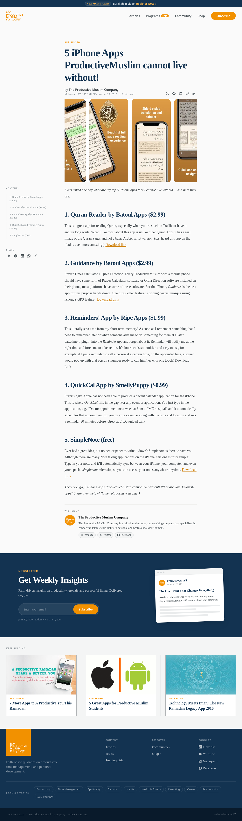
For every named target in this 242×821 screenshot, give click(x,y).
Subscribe (223, 16)
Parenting (174, 789)
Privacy (72, 814)
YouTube (207, 754)
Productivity (44, 789)
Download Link (108, 299)
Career (191, 789)
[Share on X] (167, 93)
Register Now (146, 3)
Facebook (207, 768)
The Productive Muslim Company (94, 90)
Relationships (210, 789)
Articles (134, 16)
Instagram (208, 761)
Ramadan (113, 789)
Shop (201, 16)
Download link (115, 245)
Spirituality (94, 789)
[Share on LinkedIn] (180, 93)
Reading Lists (115, 760)
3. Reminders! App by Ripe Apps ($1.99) (26, 216)
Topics (110, 754)
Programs (157, 16)
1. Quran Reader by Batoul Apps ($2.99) (26, 199)
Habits (130, 789)
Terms (83, 814)
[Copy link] (194, 93)
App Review (73, 42)
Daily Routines (45, 797)
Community (183, 16)
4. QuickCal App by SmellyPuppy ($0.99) (27, 226)
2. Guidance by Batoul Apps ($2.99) (28, 207)
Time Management (69, 789)
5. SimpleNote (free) (20, 235)
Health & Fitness (151, 789)
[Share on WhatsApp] (187, 93)
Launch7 (231, 814)
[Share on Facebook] (174, 93)
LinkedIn (207, 747)
